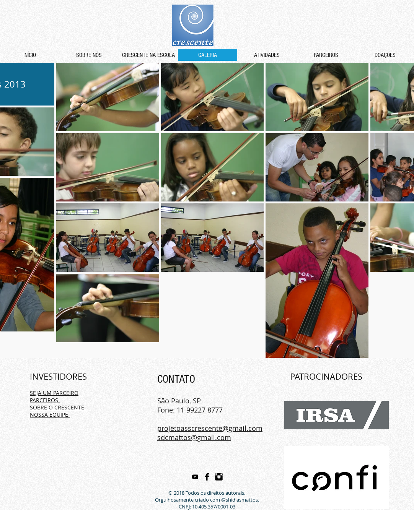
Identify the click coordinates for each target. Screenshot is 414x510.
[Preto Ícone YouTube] (195, 477)
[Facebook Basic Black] (207, 477)
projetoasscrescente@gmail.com (209, 428)
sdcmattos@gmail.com (194, 437)
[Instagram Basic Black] (219, 477)
